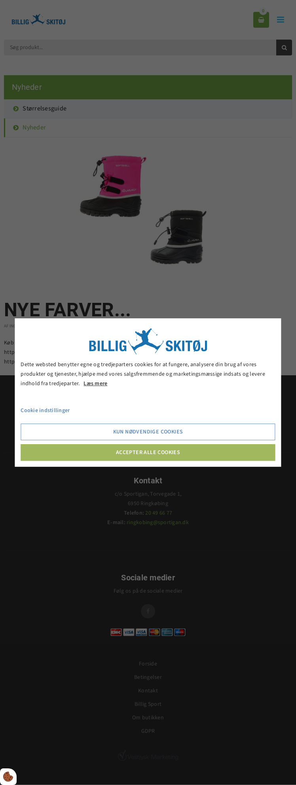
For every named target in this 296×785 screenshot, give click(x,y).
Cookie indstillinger (45, 411)
